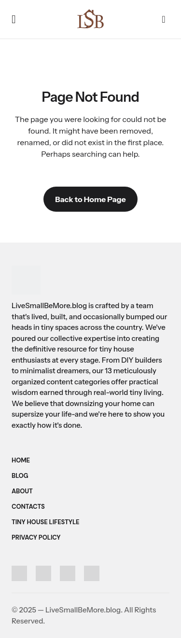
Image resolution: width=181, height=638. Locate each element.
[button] (14, 19)
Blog (20, 476)
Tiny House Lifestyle (46, 522)
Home (21, 460)
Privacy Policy (36, 537)
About (22, 491)
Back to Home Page (90, 199)
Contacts (28, 506)
